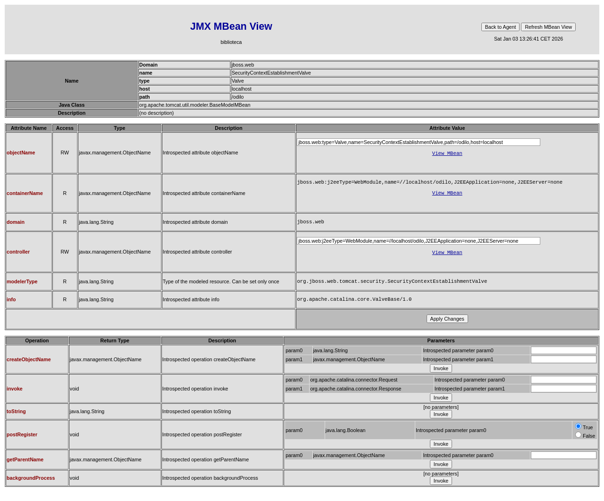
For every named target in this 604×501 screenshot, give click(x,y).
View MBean (447, 154)
